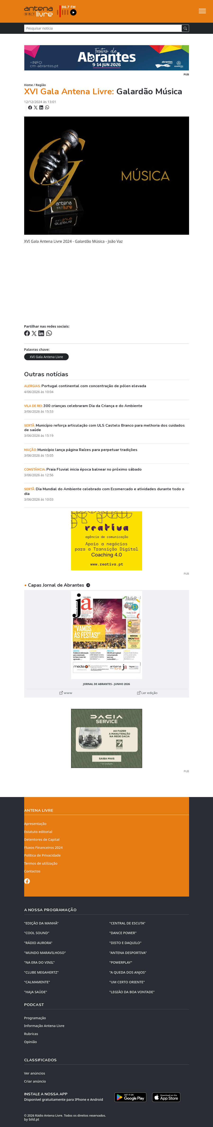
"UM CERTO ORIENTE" (127, 982)
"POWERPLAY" (120, 962)
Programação (35, 1018)
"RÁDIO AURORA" (38, 943)
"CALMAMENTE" (37, 982)
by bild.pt (31, 1119)
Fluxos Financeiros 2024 (43, 847)
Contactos (32, 871)
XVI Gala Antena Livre (46, 357)
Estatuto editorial (38, 831)
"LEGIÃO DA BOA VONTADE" (132, 992)
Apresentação (35, 823)
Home (28, 85)
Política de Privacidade (42, 855)
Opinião (30, 1042)
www (65, 692)
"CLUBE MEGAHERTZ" (41, 972)
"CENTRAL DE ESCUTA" (127, 923)
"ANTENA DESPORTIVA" (128, 952)
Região (41, 85)
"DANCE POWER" (123, 933)
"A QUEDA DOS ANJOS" (127, 972)
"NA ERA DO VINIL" (39, 962)
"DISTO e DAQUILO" (125, 943)
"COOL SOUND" (37, 933)
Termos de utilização (41, 863)
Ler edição (147, 692)
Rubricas (31, 1034)
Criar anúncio (35, 1081)
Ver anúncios (34, 1073)
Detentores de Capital (41, 839)
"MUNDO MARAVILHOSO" (45, 952)
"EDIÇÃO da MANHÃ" (41, 923)
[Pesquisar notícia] (103, 28)
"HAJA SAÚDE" (35, 992)
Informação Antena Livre (44, 1025)
